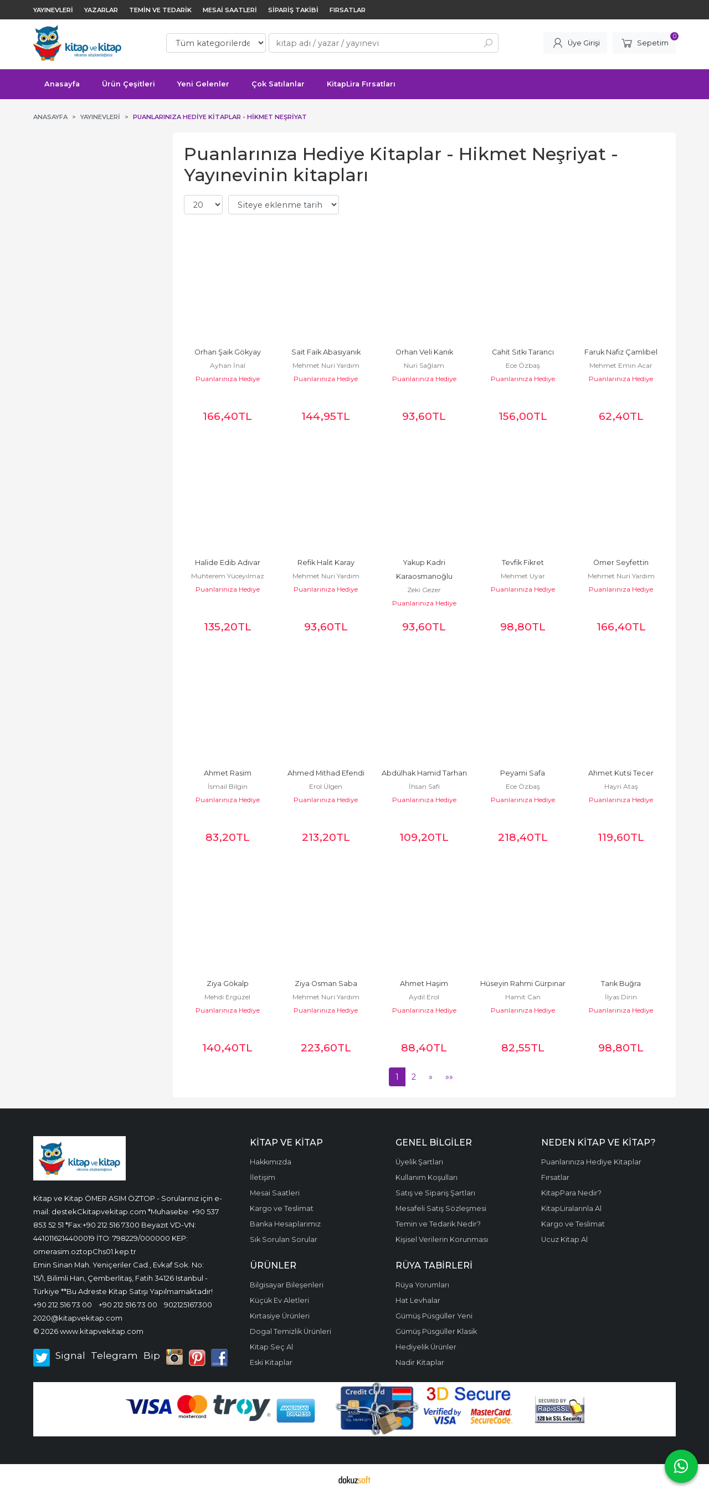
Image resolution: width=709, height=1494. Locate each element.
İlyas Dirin (621, 997)
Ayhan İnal (227, 365)
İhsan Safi (424, 786)
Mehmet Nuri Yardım (325, 365)
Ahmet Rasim (227, 773)
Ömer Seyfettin (621, 562)
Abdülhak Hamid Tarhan (424, 773)
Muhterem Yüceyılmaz (227, 576)
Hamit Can (523, 997)
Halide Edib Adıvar (227, 562)
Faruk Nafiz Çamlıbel (620, 352)
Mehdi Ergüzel (227, 997)
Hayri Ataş (621, 786)
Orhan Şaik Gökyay (227, 352)
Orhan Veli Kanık (424, 352)
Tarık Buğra (621, 983)
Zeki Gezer (424, 590)
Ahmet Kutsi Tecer (621, 773)
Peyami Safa (522, 773)
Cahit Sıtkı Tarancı (523, 352)
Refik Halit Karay (325, 562)
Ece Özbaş (523, 365)
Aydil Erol (424, 997)
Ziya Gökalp (228, 983)
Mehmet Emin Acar (621, 365)
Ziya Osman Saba (326, 983)
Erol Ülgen (325, 786)
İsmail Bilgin (228, 786)
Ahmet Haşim (424, 983)
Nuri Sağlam (424, 365)
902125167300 (188, 1304)
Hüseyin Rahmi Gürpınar (523, 983)
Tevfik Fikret (523, 562)
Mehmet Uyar (523, 576)
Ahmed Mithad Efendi (325, 773)
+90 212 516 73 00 (62, 1304)
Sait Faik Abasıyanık (326, 352)
